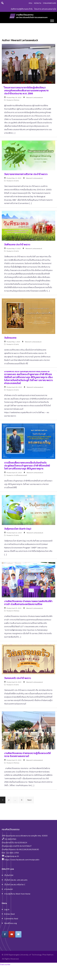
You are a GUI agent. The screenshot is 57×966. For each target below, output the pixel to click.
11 (21, 799)
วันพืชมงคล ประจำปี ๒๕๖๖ (17, 244)
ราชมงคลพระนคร (49, 3)
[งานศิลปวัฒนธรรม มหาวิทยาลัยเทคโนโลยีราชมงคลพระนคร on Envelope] (18, 934)
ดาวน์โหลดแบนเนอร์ (20, 475)
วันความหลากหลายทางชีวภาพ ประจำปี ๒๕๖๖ (26, 174)
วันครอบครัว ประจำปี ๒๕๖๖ (17, 678)
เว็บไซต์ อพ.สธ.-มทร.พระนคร (15, 879)
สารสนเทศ (8, 889)
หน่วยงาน (37, 3)
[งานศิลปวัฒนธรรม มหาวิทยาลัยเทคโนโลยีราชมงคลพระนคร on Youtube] (12, 934)
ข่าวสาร (16, 181)
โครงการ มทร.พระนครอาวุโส (45, 8)
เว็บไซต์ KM (8, 875)
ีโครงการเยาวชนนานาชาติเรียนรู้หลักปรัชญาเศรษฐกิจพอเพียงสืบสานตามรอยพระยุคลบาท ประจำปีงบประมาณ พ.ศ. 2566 (26, 90)
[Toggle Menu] (52, 21)
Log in (6, 909)
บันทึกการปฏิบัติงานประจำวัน (22, 8)
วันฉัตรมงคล (10, 338)
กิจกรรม (16, 100)
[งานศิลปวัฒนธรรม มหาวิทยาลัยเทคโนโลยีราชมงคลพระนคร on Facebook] (5, 934)
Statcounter (5, 964)
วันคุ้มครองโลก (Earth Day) (17, 529)
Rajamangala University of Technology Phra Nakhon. (31, 954)
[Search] (2, 3)
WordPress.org (10, 923)
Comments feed (11, 918)
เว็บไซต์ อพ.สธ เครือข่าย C (14, 884)
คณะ (30, 3)
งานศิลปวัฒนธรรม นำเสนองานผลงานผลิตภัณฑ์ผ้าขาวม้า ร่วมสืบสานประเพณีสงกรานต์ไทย (28, 602)
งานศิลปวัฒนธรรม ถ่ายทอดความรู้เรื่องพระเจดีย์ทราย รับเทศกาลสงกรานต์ (27, 754)
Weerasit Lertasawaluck (34, 97)
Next (29, 799)
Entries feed (9, 913)
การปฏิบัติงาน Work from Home (17, 893)
